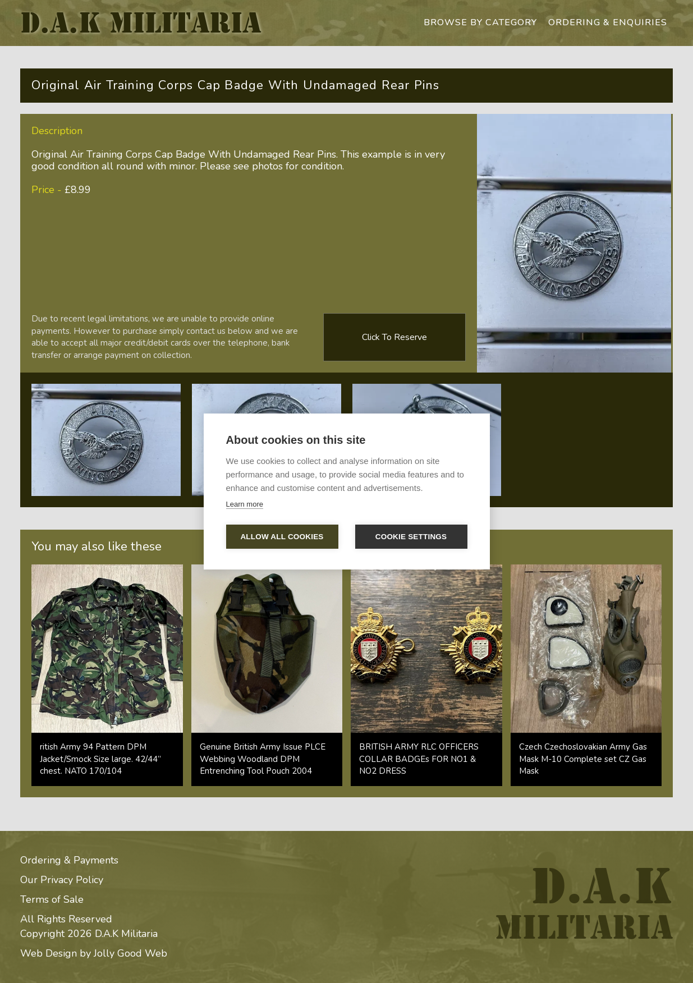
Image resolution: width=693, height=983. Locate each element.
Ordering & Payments (69, 860)
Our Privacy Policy (61, 879)
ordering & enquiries (607, 22)
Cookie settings (411, 536)
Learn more (244, 504)
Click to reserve (394, 337)
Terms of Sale (52, 899)
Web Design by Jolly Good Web (93, 953)
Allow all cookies (281, 536)
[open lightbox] (106, 440)
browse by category (480, 22)
